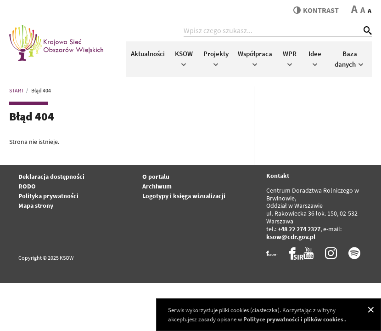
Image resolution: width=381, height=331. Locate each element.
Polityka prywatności (48, 196)
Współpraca (255, 58)
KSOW (184, 58)
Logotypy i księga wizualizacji (183, 196)
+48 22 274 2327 (299, 229)
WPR (290, 58)
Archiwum (157, 186)
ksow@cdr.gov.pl (290, 237)
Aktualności (148, 53)
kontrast (316, 10)
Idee (314, 58)
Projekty (216, 58)
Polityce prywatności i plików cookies (293, 319)
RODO (27, 186)
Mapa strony (35, 205)
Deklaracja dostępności (51, 176)
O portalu (155, 176)
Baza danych (350, 58)
